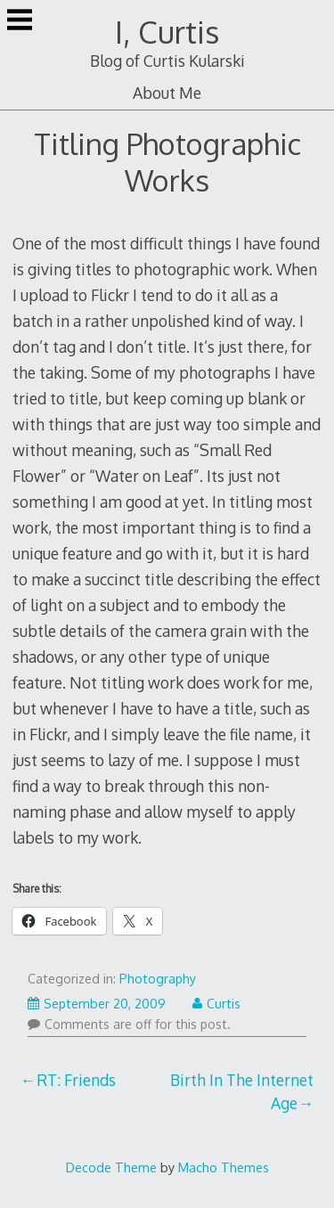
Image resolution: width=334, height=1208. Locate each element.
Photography (157, 978)
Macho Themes (223, 1167)
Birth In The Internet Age (242, 1091)
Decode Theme (111, 1167)
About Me (167, 92)
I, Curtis (167, 31)
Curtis (216, 1003)
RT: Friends (76, 1080)
